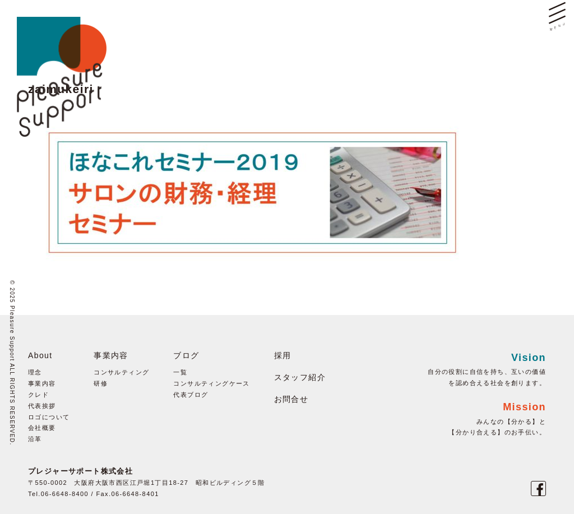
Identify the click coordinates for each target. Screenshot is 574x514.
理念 (35, 372)
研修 (101, 383)
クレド (38, 394)
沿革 (35, 439)
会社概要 (42, 427)
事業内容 (42, 383)
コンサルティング (121, 372)
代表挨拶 (42, 405)
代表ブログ (190, 394)
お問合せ (291, 399)
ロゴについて (49, 417)
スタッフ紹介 (300, 377)
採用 (282, 355)
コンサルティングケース (211, 383)
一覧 (180, 372)
